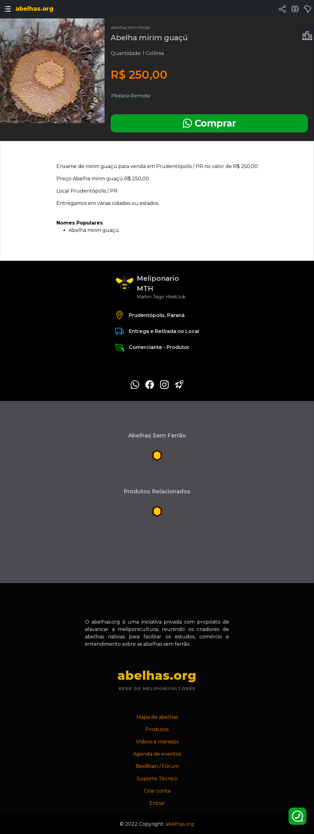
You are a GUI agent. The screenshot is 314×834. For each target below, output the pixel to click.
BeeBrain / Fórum (157, 766)
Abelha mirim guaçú (94, 230)
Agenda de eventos (157, 754)
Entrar (157, 803)
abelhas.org (180, 824)
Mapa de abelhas (157, 717)
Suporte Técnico (157, 778)
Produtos (157, 729)
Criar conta (157, 791)
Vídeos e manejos (157, 742)
